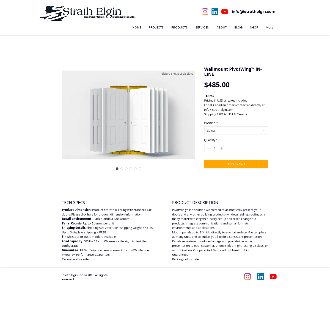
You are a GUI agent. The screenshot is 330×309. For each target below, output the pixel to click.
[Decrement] (207, 148)
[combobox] (236, 130)
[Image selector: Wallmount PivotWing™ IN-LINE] (117, 168)
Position (211, 123)
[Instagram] (205, 11)
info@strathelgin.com (253, 11)
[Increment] (222, 148)
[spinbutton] (214, 148)
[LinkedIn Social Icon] (215, 11)
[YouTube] (224, 11)
